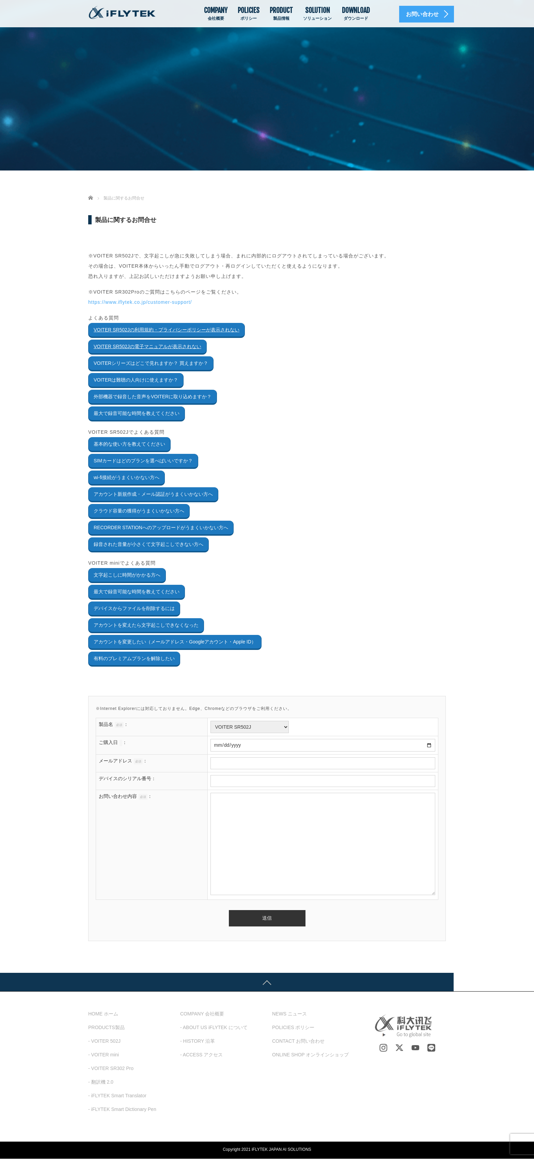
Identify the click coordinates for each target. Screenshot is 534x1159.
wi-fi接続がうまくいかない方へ (126, 477)
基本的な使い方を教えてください (129, 444)
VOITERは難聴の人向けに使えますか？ (136, 380)
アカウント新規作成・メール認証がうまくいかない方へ (153, 494)
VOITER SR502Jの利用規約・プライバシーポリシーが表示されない (166, 329)
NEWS (289, 1014)
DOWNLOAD (356, 13)
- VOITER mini (103, 1055)
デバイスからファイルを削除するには (134, 608)
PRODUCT (281, 13)
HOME (103, 1014)
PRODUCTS (106, 1027)
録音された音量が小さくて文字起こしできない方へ (148, 544)
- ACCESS (201, 1055)
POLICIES (249, 13)
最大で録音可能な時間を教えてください (136, 413)
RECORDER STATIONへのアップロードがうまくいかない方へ (161, 527)
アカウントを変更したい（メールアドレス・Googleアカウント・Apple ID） (175, 641)
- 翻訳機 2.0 (100, 1082)
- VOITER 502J (104, 1041)
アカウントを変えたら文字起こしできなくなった (146, 625)
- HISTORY (197, 1041)
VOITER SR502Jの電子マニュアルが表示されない (147, 346)
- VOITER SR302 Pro (111, 1068)
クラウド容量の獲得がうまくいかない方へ (139, 511)
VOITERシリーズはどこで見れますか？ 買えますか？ (151, 363)
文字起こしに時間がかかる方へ (127, 575)
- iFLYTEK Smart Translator (117, 1096)
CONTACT (298, 1041)
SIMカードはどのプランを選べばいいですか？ (143, 460)
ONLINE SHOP (310, 1055)
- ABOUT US (214, 1027)
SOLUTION (317, 13)
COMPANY (215, 13)
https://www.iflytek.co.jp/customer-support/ (140, 302)
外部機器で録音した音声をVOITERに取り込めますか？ (152, 396)
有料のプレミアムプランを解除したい (134, 658)
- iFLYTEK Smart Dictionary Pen (122, 1109)
